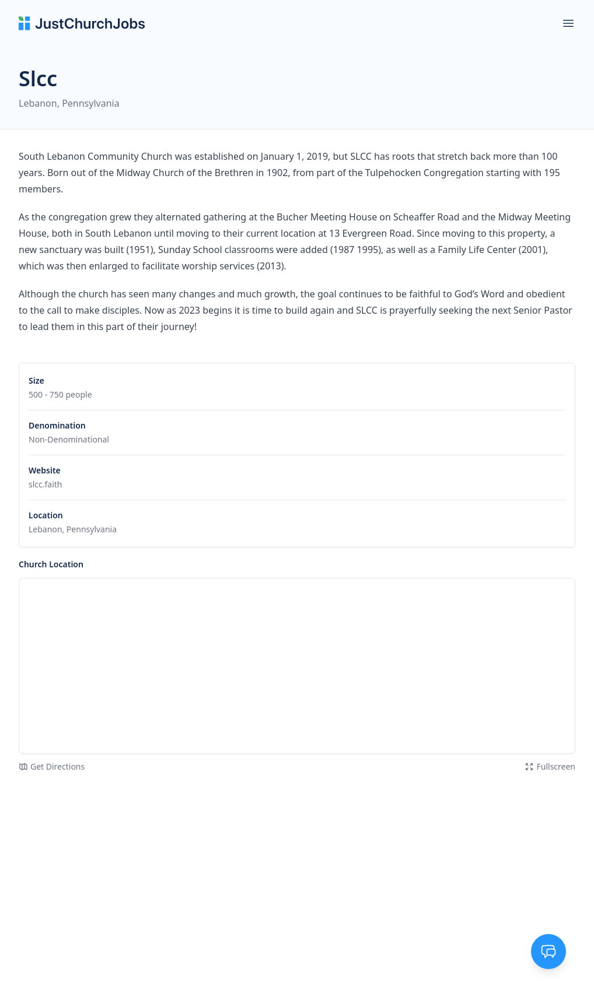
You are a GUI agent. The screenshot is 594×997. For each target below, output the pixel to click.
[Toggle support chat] (548, 951)
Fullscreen (550, 766)
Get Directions (52, 766)
